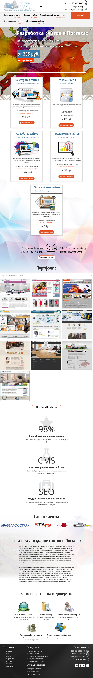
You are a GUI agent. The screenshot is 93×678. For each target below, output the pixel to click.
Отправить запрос (34, 674)
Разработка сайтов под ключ (52, 15)
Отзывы (9, 661)
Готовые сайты (30, 15)
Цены (8, 653)
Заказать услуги (33, 671)
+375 (72, 4)
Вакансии (9, 666)
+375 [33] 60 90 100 (77, 651)
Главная (9, 651)
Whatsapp (79, 9)
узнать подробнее (26, 123)
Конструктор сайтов (12, 15)
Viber (66, 9)
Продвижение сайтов (13, 21)
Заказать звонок (46, 257)
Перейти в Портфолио (46, 407)
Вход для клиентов (34, 669)
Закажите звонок (80, 660)
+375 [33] (30, 251)
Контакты (9, 664)
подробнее (25, 60)
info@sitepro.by (77, 7)
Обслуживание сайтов (34, 21)
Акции (8, 656)
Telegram (72, 9)
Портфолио (10, 659)
